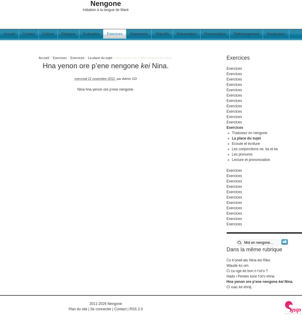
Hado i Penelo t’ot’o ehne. (251, 276)
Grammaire (139, 34)
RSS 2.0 (136, 309)
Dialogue (68, 34)
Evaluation (91, 34)
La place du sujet (100, 58)
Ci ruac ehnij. (239, 287)
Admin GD (129, 78)
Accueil (9, 34)
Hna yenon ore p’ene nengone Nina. (260, 282)
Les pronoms (242, 154)
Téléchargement (246, 34)
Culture (48, 34)
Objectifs (162, 34)
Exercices (114, 34)
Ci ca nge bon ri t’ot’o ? (247, 271)
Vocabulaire (276, 34)
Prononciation (215, 34)
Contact (29, 34)
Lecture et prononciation (251, 160)
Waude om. (238, 265)
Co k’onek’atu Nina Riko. (249, 260)
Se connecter (100, 309)
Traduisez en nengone (249, 133)
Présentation (187, 34)
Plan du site (78, 309)
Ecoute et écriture (246, 144)
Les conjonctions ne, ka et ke (255, 149)
